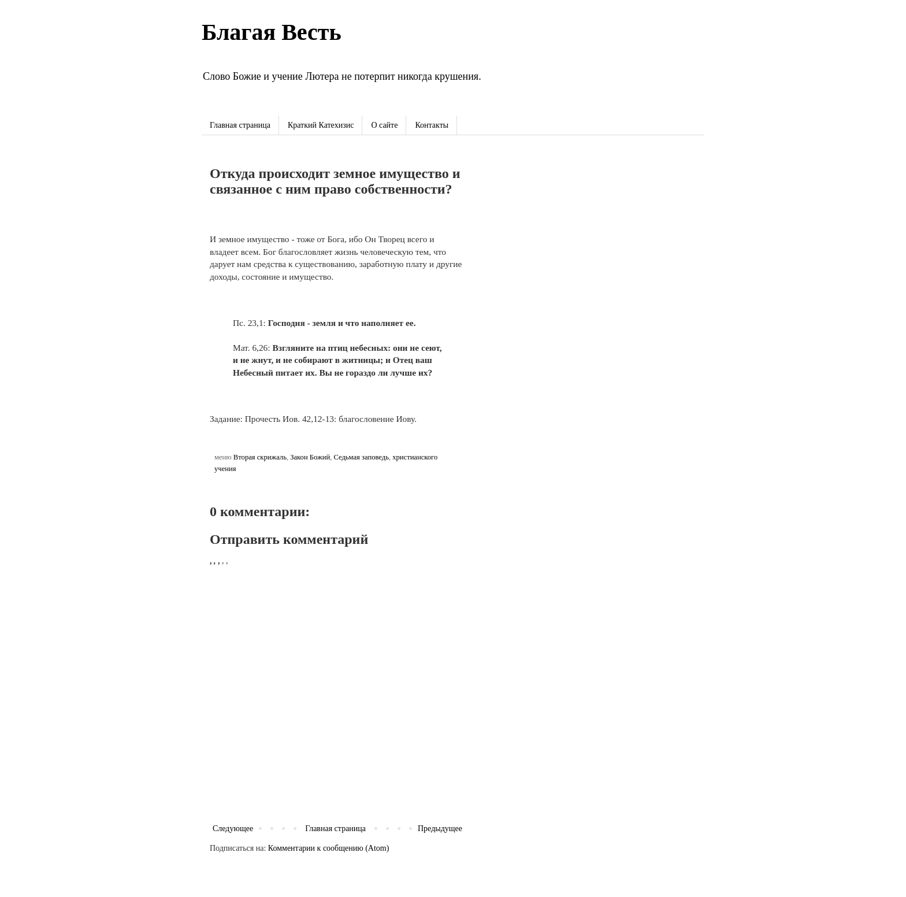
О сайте (384, 125)
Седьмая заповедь (360, 457)
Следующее (233, 828)
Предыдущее (440, 828)
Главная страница (240, 125)
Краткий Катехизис (321, 125)
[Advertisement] (589, 236)
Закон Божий (310, 457)
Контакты (431, 125)
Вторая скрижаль (260, 457)
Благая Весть (271, 32)
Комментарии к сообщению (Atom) (328, 848)
